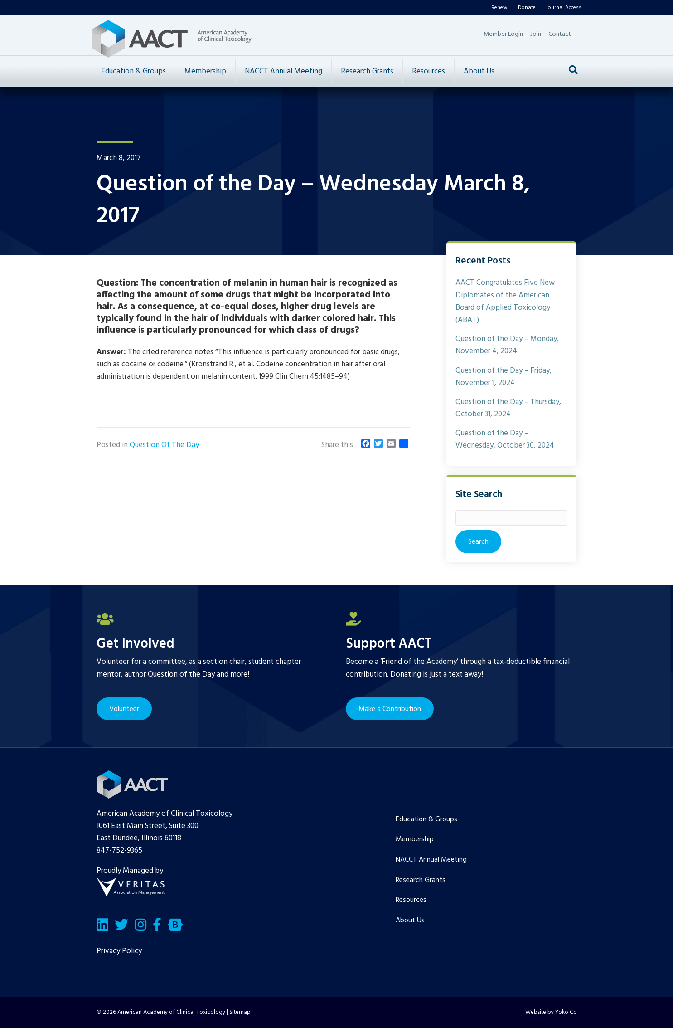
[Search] (573, 70)
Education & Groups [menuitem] (426, 819)
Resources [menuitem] (411, 900)
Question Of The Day (164, 445)
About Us (479, 71)
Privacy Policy (119, 951)
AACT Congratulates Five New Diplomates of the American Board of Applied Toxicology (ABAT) (505, 301)
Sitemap (240, 1012)
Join (535, 34)
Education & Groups (133, 71)
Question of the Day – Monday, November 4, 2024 (507, 345)
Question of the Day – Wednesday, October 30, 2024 (504, 439)
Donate (527, 7)
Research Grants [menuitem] (420, 880)
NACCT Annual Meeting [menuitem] (431, 860)
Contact (559, 34)
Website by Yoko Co (551, 1012)
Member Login (503, 34)
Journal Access (563, 7)
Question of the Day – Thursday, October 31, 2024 (508, 408)
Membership (205, 71)
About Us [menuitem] (410, 920)
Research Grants (367, 71)
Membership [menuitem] (415, 839)
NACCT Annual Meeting (283, 71)
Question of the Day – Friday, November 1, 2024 (503, 377)
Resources (428, 71)
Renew (499, 7)
